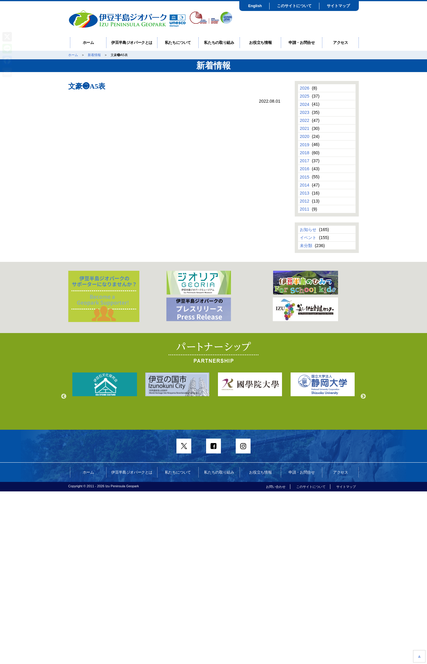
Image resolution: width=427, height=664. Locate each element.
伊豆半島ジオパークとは (131, 42)
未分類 (306, 245)
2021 (304, 128)
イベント (308, 237)
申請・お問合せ (302, 42)
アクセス (340, 42)
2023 (304, 112)
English (255, 6)
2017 (304, 160)
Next (363, 396)
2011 (304, 209)
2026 (304, 88)
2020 (304, 136)
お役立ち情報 (260, 42)
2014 (304, 185)
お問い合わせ (276, 486)
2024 (304, 104)
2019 (304, 144)
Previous (64, 396)
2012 (304, 201)
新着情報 (94, 55)
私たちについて (178, 42)
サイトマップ (338, 6)
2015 (304, 176)
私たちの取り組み (219, 42)
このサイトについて (294, 6)
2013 (304, 193)
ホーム (88, 42)
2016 (304, 168)
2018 (304, 152)
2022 (304, 120)
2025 (304, 96)
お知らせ (308, 229)
